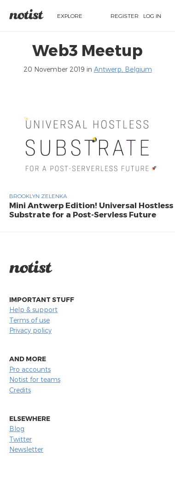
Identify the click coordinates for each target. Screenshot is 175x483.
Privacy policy (30, 330)
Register (125, 15)
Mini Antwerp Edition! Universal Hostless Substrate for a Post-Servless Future (91, 209)
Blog (16, 428)
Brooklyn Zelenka (38, 196)
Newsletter (26, 449)
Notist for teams (34, 379)
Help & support (33, 309)
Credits (20, 390)
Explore (69, 15)
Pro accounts (30, 369)
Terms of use (29, 320)
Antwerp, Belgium (123, 69)
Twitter (20, 439)
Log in (152, 15)
